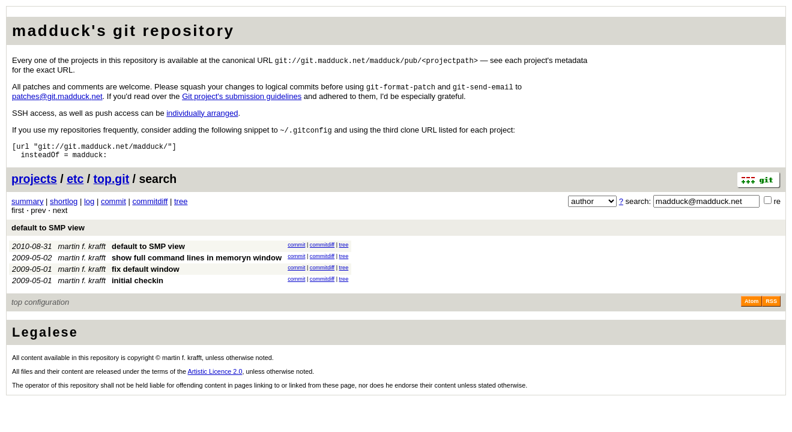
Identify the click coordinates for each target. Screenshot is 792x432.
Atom (751, 307)
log (89, 206)
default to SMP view (48, 233)
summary (27, 206)
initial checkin (137, 285)
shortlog (63, 206)
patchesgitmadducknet (57, 97)
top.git (112, 184)
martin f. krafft (82, 251)
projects (34, 184)
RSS (771, 307)
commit (113, 206)
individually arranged (202, 114)
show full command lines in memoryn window (197, 263)
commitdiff (150, 206)
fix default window (146, 274)
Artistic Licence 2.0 (215, 376)
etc (75, 184)
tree (180, 206)
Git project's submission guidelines (241, 97)
